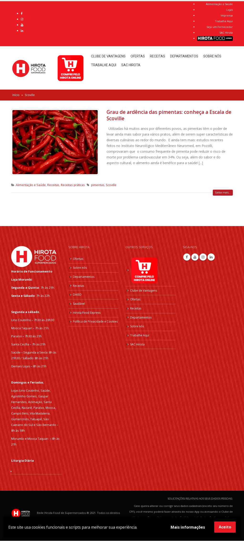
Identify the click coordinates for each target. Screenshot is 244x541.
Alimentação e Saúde (219, 4)
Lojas (229, 9)
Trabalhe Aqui (224, 21)
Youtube (194, 257)
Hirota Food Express (87, 313)
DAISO (77, 295)
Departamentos (184, 56)
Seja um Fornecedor (220, 27)
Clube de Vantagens (108, 56)
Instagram (203, 257)
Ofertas (138, 56)
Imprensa (227, 15)
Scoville (111, 185)
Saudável (79, 304)
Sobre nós (212, 56)
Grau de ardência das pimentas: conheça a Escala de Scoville (169, 115)
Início (16, 95)
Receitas (157, 56)
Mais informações (188, 527)
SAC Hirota (226, 32)
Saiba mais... (223, 192)
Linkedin (211, 257)
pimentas (97, 185)
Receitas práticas (73, 185)
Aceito (225, 527)
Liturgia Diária (22, 461)
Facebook (186, 257)
